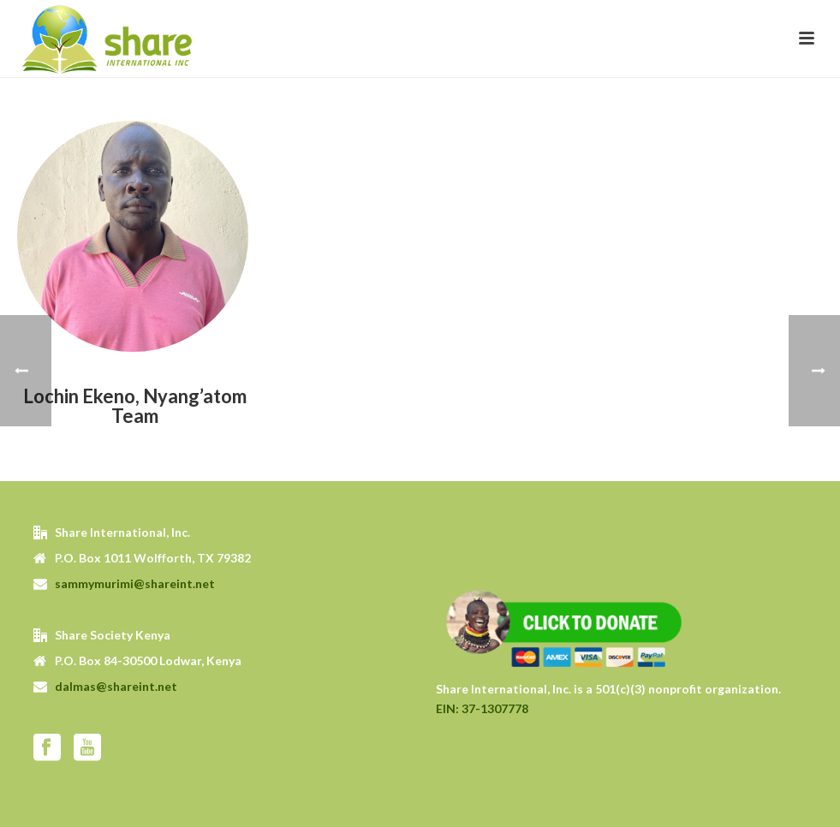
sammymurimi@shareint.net (135, 583)
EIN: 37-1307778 (482, 708)
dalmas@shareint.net (116, 686)
